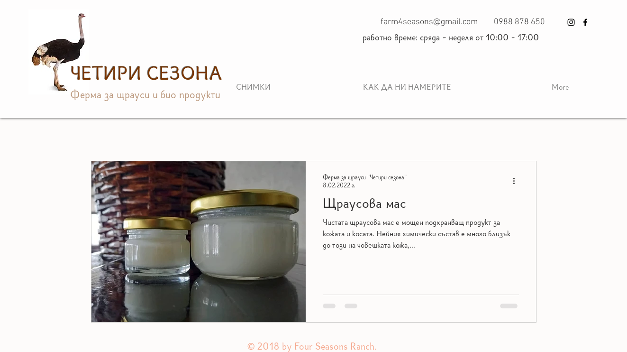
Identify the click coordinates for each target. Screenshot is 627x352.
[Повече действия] (517, 180)
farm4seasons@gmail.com (429, 22)
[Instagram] (571, 22)
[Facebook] (585, 22)
